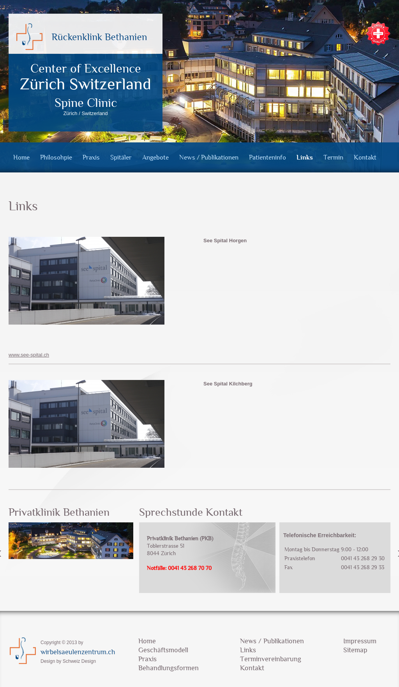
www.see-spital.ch (29, 355)
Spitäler (121, 157)
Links (305, 157)
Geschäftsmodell (163, 650)
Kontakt (365, 157)
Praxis (91, 157)
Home (21, 157)
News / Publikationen (208, 157)
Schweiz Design (79, 661)
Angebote (155, 157)
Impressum (359, 641)
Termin (333, 157)
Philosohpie (56, 157)
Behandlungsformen (168, 668)
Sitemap (355, 650)
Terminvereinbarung (270, 659)
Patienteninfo (267, 157)
